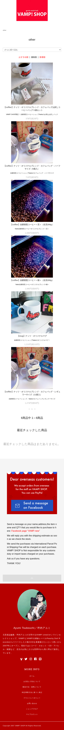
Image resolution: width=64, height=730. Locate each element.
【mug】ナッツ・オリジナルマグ (32, 336)
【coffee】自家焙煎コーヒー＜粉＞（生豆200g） (32, 280)
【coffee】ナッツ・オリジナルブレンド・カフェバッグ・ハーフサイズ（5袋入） (32, 167)
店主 (18, 649)
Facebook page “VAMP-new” (25, 531)
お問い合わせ (32, 703)
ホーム (32, 676)
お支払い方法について (32, 681)
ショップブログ (32, 709)
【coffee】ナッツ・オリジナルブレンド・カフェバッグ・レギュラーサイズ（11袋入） (32, 393)
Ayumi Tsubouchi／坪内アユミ (32, 628)
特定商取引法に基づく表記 (32, 692)
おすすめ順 (23, 57)
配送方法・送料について (32, 687)
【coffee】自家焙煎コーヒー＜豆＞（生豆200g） (32, 224)
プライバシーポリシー (32, 698)
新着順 (42, 57)
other (4, 30)
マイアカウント (32, 714)
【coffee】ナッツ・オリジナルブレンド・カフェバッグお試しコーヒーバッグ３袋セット (32, 108)
